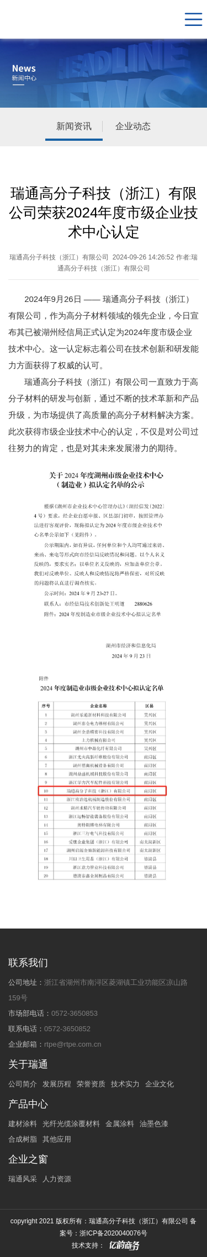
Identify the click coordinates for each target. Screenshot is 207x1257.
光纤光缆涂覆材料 (71, 1124)
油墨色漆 (154, 1124)
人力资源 (57, 1179)
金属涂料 (119, 1124)
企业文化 (159, 1084)
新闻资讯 (74, 126)
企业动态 (133, 126)
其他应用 (57, 1139)
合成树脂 (22, 1139)
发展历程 (57, 1084)
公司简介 (22, 1084)
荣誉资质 (91, 1084)
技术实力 (125, 1084)
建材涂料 (22, 1124)
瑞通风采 (22, 1179)
